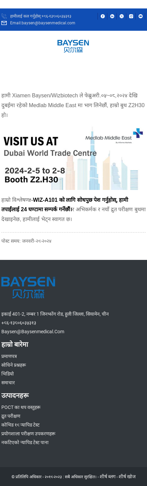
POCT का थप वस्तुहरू (21, 407)
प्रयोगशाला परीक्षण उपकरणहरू (28, 433)
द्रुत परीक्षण (10, 416)
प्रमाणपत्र (9, 356)
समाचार (8, 382)
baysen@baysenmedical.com (32, 331)
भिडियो (7, 373)
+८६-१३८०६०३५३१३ (18, 322)
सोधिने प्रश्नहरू (13, 365)
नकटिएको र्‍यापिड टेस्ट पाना (25, 442)
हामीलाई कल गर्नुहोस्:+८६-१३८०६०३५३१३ (40, 16)
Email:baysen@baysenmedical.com (42, 23)
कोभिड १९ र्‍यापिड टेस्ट (20, 425)
